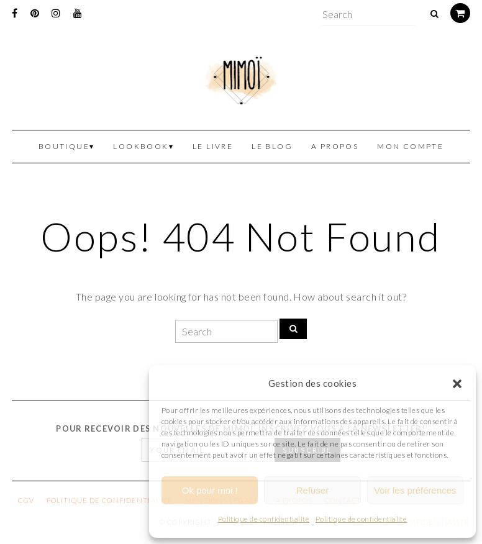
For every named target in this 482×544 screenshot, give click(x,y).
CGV (26, 500)
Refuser (312, 490)
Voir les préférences (415, 490)
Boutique (64, 146)
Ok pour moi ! (210, 490)
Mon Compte (410, 146)
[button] (457, 384)
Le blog (272, 146)
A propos (334, 146)
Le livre (213, 146)
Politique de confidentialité (263, 519)
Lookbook (140, 146)
